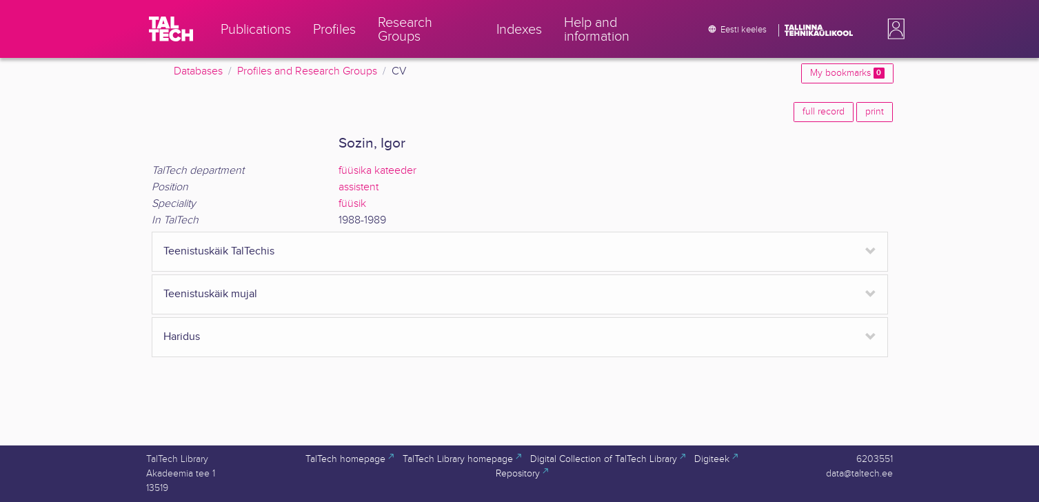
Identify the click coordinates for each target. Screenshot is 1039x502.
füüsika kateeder (377, 170)
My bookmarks (847, 73)
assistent (359, 187)
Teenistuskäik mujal (210, 294)
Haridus (181, 336)
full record (824, 111)
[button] (893, 29)
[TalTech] (171, 29)
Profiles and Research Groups (307, 71)
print (874, 111)
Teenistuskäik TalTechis (218, 251)
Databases (198, 71)
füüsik (352, 203)
